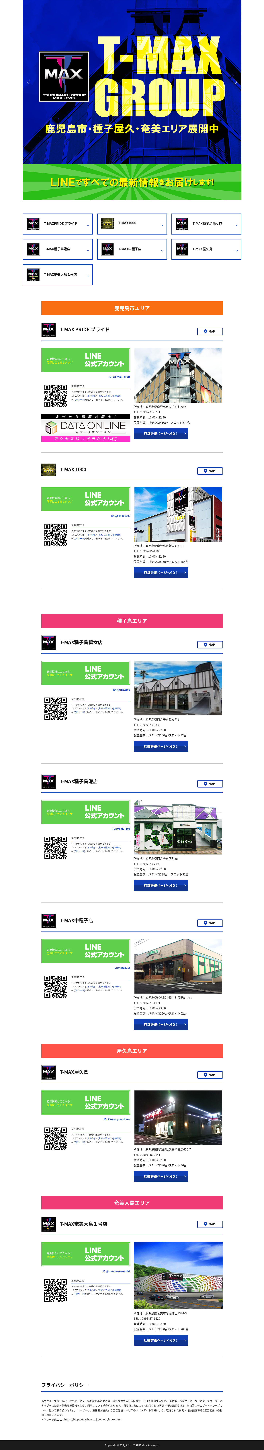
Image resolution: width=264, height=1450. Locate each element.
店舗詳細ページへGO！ (161, 433)
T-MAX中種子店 (121, 249)
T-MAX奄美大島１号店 (52, 274)
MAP (212, 331)
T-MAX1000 (118, 223)
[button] (28, 82)
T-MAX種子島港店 (48, 249)
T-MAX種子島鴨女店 (199, 224)
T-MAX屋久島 (194, 249)
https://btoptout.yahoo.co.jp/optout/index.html (92, 1419)
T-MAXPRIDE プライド (52, 224)
